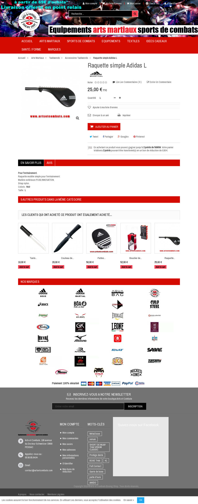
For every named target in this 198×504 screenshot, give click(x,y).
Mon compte (88, 3)
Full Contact (95, 466)
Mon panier (134, 3)
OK (140, 500)
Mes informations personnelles (70, 456)
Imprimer (127, 115)
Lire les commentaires (129, 82)
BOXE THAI (95, 460)
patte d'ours (95, 477)
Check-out (152, 3)
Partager (108, 136)
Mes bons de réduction (68, 470)
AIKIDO (93, 482)
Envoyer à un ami (101, 115)
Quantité (92, 97)
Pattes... (102, 258)
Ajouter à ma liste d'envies (105, 107)
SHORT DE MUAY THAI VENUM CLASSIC (98, 447)
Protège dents (96, 455)
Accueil (21, 57)
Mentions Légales (55, 494)
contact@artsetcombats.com (39, 470)
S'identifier (171, 3)
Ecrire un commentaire (160, 82)
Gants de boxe (96, 471)
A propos (22, 494)
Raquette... (170, 258)
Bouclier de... (135, 258)
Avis (49, 163)
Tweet (94, 136)
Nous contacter (36, 494)
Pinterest (139, 136)
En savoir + (129, 500)
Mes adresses (69, 450)
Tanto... (33, 258)
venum (93, 439)
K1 (106, 460)
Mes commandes (70, 438)
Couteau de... (67, 258)
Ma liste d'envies (112, 3)
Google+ (123, 136)
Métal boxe (95, 433)
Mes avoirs (67, 444)
